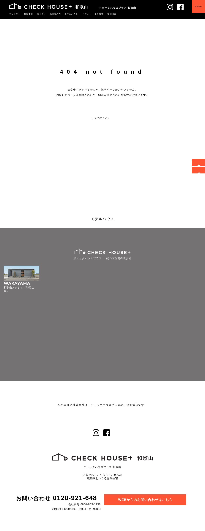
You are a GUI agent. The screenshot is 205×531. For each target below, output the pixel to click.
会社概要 (93, 14)
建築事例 (27, 14)
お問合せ (198, 6)
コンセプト (14, 14)
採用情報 (105, 14)
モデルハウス (67, 14)
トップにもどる (101, 117)
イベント (81, 14)
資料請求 (199, 170)
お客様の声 (52, 14)
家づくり (39, 14)
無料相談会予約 (199, 162)
